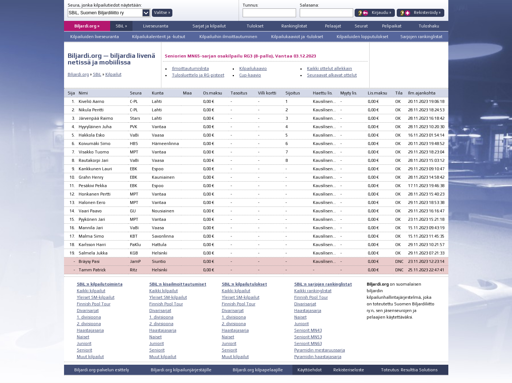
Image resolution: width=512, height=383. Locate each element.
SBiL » (121, 26)
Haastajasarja (90, 330)
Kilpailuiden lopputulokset (362, 36)
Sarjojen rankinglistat (421, 36)
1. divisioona (89, 317)
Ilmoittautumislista (190, 68)
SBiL (97, 74)
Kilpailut (113, 74)
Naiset (83, 337)
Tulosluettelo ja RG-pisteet (198, 75)
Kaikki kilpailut (91, 291)
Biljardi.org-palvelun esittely (101, 370)
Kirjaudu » (381, 12)
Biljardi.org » (87, 26)
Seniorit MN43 (308, 330)
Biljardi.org (78, 74)
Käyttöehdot (310, 370)
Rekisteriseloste (348, 370)
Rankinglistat (294, 26)
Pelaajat (333, 26)
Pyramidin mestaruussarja (319, 350)
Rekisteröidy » (427, 12)
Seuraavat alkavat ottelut (332, 75)
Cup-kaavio (250, 75)
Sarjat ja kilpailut (209, 26)
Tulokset (255, 26)
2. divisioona (89, 323)
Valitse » (162, 12)
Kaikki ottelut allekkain (329, 68)
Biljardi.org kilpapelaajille (258, 370)
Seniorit (84, 350)
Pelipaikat (391, 26)
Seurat (361, 26)
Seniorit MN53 (308, 337)
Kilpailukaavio (253, 68)
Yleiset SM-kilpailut (96, 297)
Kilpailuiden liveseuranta (94, 36)
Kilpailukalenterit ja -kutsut (158, 36)
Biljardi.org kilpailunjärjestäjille (181, 370)
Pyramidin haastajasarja (317, 356)
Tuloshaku (429, 26)
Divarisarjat (88, 310)
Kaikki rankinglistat (313, 291)
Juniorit (84, 343)
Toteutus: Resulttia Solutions (409, 370)
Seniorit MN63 (308, 343)
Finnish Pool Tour (94, 304)
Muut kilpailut (90, 356)
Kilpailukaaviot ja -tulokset (297, 36)
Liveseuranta (155, 26)
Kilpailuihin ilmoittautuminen (228, 36)
